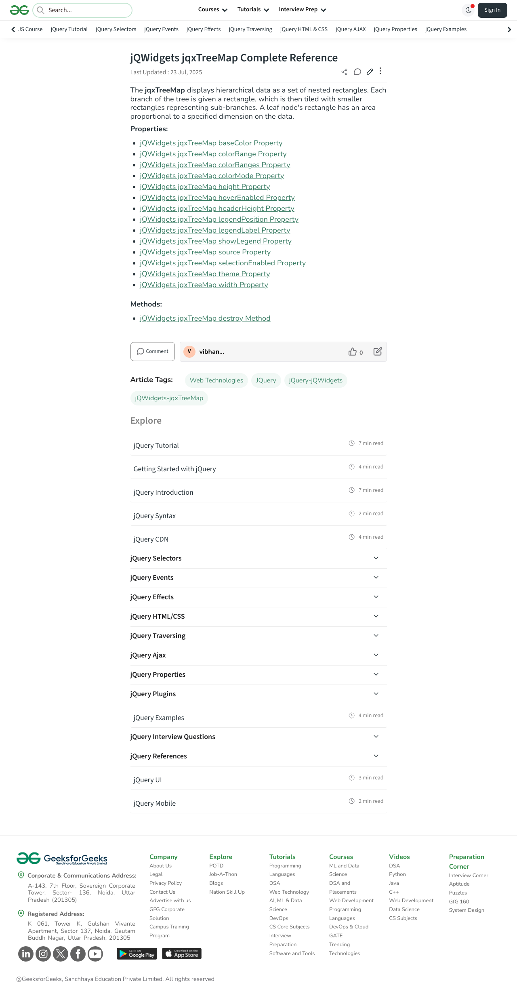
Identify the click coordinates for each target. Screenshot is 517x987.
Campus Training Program (169, 931)
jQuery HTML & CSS (304, 29)
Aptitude (459, 884)
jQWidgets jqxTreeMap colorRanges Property (215, 165)
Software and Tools (292, 953)
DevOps (278, 918)
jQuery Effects (204, 29)
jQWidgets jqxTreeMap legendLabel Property (215, 230)
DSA (274, 883)
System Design (466, 910)
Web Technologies (217, 380)
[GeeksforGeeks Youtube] (94, 954)
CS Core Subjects (289, 926)
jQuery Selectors (116, 29)
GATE (336, 935)
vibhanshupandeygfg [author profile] (213, 351)
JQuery (266, 380)
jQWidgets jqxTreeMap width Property (204, 285)
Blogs (216, 883)
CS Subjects (403, 918)
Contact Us (162, 892)
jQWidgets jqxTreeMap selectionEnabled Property (223, 263)
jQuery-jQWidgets (316, 380)
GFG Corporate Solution (167, 914)
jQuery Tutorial (69, 29)
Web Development (351, 900)
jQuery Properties (395, 29)
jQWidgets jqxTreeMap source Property (205, 252)
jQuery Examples (446, 29)
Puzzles (458, 893)
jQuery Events (161, 29)
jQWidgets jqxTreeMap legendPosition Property (219, 220)
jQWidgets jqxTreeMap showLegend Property (216, 241)
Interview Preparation (283, 940)
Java (394, 883)
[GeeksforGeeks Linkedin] (25, 954)
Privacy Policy (165, 883)
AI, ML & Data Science (285, 905)
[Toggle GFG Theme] (468, 10)
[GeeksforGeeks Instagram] (42, 954)
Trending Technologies (344, 949)
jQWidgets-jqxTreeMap (169, 398)
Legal (155, 874)
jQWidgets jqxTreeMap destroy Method (205, 318)
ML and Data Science (344, 870)
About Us (160, 865)
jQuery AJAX (351, 29)
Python (397, 874)
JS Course (30, 29)
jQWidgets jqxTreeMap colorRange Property (213, 154)
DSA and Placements (343, 888)
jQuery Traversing (250, 29)
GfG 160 (459, 901)
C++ (394, 892)
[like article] (356, 351)
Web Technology (289, 892)
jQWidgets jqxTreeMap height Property (205, 187)
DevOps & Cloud (348, 926)
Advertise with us (170, 900)
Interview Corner (468, 875)
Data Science (404, 909)
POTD (216, 865)
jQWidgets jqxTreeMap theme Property (205, 274)
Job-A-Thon (223, 874)
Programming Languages (285, 870)
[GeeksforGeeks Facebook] (77, 954)
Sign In (493, 10)
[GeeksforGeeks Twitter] (59, 954)
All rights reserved (189, 979)
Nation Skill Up (227, 892)
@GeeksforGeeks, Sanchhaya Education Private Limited (89, 979)
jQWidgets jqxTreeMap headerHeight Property (217, 209)
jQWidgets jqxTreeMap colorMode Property (212, 176)
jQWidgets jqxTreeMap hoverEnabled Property (217, 198)
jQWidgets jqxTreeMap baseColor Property (211, 143)
